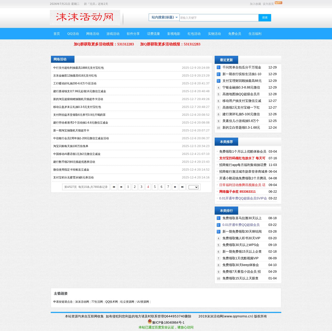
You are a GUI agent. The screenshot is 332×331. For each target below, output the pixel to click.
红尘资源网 (127, 301)
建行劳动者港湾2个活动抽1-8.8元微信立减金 (80, 122)
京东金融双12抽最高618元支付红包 (75, 75)
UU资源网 (143, 301)
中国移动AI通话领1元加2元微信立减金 (77, 154)
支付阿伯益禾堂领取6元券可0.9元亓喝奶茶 (79, 114)
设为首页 (268, 4)
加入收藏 (255, 4)
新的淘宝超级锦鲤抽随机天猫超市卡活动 (78, 99)
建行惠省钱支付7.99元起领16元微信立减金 (79, 91)
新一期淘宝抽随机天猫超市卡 (71, 130)
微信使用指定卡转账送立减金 (71, 169)
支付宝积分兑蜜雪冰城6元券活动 (73, 177)
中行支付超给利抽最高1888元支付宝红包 (78, 67)
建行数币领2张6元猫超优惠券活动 (74, 161)
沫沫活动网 (82, 301)
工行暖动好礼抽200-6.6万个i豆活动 (74, 83)
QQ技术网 (111, 301)
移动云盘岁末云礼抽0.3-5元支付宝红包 (77, 107)
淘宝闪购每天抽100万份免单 (70, 146)
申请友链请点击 (63, 301)
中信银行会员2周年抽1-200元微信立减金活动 (81, 138)
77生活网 (97, 301)
